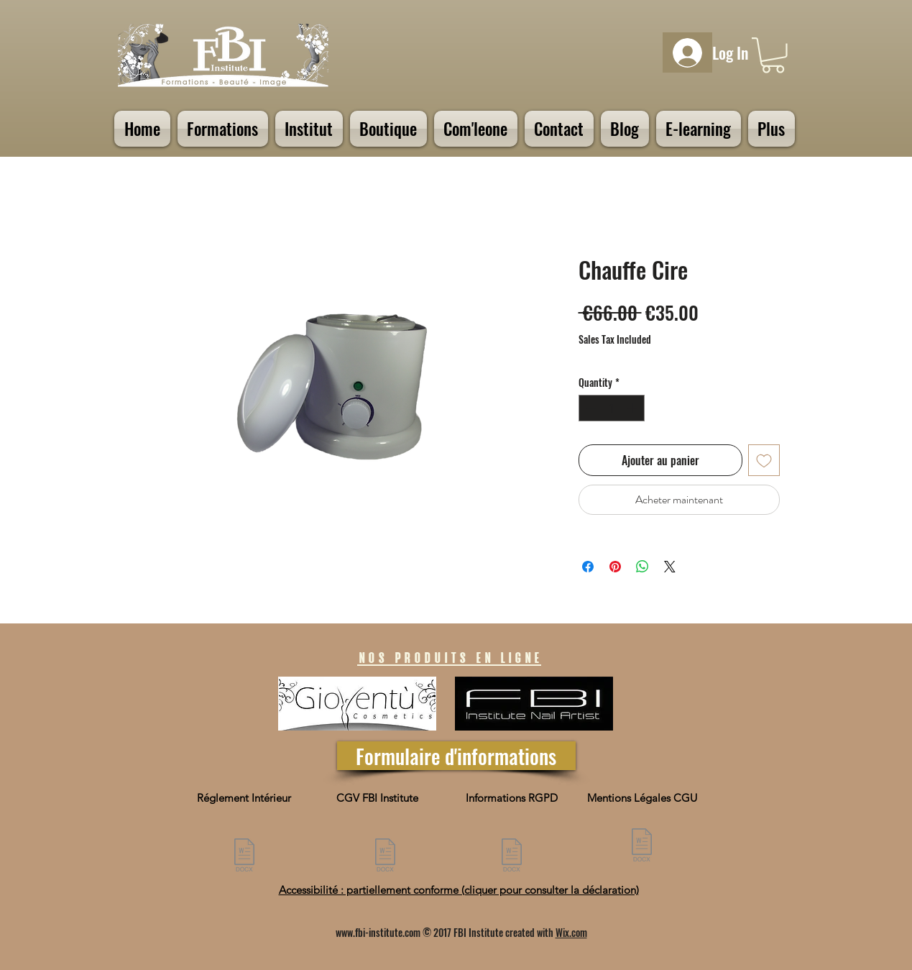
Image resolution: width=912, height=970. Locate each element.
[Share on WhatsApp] (642, 566)
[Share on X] (669, 566)
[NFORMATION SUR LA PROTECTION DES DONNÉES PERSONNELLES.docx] (512, 856)
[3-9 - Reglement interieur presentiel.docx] (244, 856)
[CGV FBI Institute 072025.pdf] (385, 856)
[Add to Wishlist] (764, 460)
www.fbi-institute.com (378, 932)
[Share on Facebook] (588, 566)
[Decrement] (590, 408)
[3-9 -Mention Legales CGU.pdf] (642, 846)
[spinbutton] (612, 408)
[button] (773, 55)
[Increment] (633, 408)
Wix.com (571, 932)
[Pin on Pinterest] (615, 566)
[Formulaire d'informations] (456, 755)
